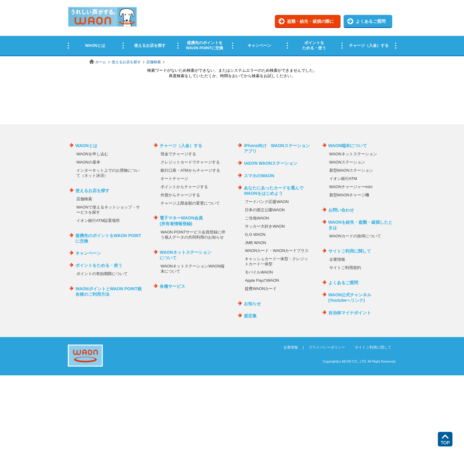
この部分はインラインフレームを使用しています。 (232, 28)
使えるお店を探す (126, 62)
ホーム (100, 62)
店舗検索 (153, 62)
